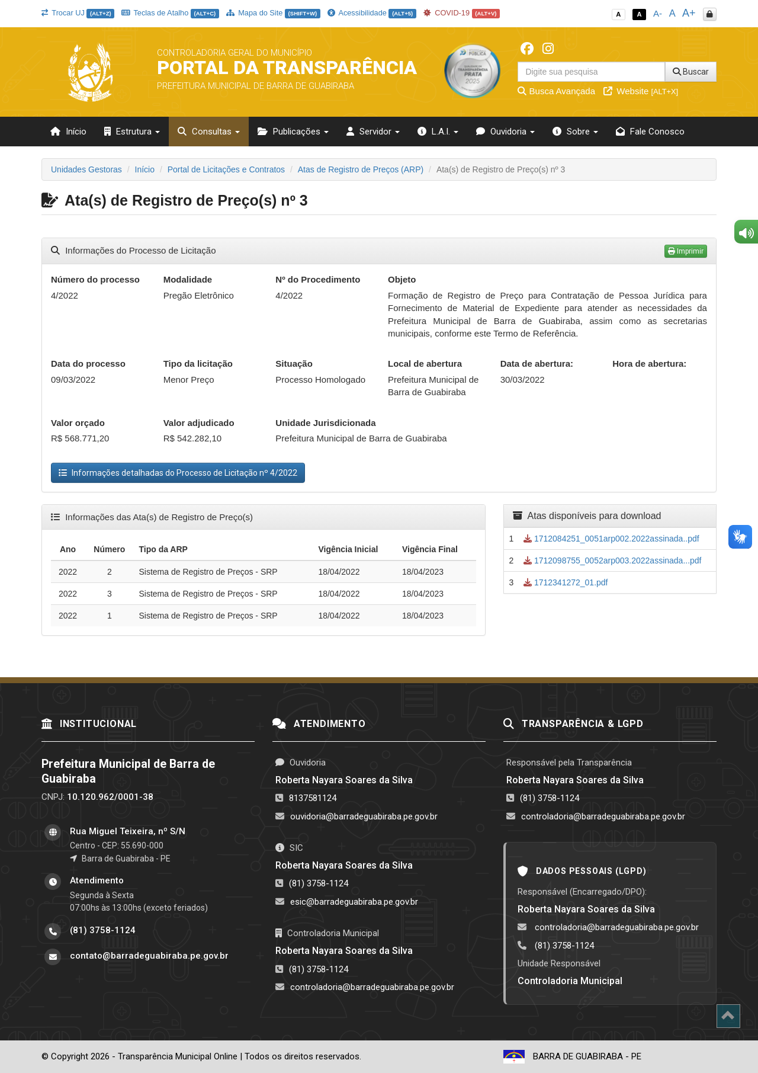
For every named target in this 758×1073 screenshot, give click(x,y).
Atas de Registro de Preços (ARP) (360, 169)
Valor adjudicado (199, 423)
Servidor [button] (373, 131)
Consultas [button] (209, 131)
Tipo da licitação (198, 363)
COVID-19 (461, 12)
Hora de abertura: (649, 363)
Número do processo (95, 279)
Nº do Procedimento (317, 279)
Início (68, 131)
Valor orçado (78, 423)
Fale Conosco (650, 131)
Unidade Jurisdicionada (325, 423)
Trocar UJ (77, 12)
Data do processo (88, 363)
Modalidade (188, 279)
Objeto (402, 279)
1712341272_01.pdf (565, 582)
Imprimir (686, 251)
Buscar (691, 71)
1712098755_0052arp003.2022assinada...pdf (612, 560)
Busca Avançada (556, 91)
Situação (294, 363)
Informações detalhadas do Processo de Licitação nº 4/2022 (178, 473)
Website (640, 91)
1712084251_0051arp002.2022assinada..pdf (611, 538)
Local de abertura (425, 363)
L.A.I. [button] (437, 131)
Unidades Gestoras (86, 169)
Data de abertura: (536, 363)
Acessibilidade (371, 12)
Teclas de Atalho (170, 12)
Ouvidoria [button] (505, 131)
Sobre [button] (575, 131)
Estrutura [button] (132, 131)
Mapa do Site (273, 12)
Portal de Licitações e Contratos (226, 169)
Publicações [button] (293, 131)
